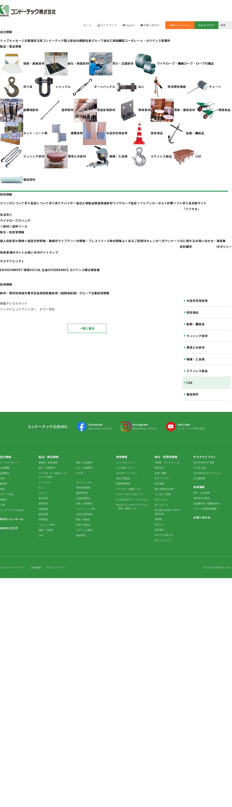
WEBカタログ (9, 528)
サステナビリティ (12, 261)
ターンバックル (84, 482)
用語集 (221, 241)
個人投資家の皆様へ (165, 488)
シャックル (44, 482)
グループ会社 (100, 41)
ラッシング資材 (197, 336)
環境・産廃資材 (84, 462)
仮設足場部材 (83, 498)
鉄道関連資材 (123, 483)
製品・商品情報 (10, 46)
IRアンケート (171, 241)
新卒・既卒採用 (201, 492)
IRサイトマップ (47, 252)
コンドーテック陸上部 (11, 510)
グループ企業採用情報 (204, 508)
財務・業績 (160, 473)
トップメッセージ (9, 462)
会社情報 (6, 32)
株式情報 (116, 241)
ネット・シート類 (85, 508)
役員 (88, 41)
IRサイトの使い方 (24, 252)
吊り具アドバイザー (126, 473)
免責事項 (6, 252)
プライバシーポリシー (12, 567)
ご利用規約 (35, 567)
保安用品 (192, 312)
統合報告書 (199, 478)
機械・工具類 (195, 359)
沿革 (2, 478)
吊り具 (79, 473)
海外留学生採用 (201, 498)
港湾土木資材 (195, 347)
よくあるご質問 (132, 241)
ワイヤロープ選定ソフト (128, 488)
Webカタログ (206, 25)
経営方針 (159, 467)
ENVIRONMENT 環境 (203, 462)
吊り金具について (125, 467)
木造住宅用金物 (197, 301)
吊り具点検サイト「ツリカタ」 (132, 499)
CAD (189, 383)
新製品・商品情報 (48, 462)
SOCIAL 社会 (199, 467)
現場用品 (43, 508)
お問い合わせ (152, 25)
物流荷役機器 (83, 487)
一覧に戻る (87, 328)
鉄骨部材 (43, 503)
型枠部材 (43, 498)
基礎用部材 (82, 492)
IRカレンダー (152, 241)
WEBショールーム (180, 25)
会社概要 (79, 41)
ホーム (87, 25)
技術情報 (6, 194)
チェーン (43, 492)
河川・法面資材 (84, 467)
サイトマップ (109, 25)
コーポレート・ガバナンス (143, 41)
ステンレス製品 (197, 371)
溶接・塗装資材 (84, 503)
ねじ (41, 487)
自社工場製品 (123, 478)
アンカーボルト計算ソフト (130, 494)
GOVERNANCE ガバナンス (207, 473)
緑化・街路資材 (47, 467)
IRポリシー (224, 247)
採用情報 (6, 284)
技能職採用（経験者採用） (207, 503)
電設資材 (192, 394)
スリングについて (125, 462)
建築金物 (43, 514)
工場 (112, 41)
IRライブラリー (163, 478)
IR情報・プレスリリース (93, 241)
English (130, 25)
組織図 (120, 41)
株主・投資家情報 (12, 232)
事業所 (165, 41)
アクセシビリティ (56, 567)
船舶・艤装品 (195, 324)
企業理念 (4, 473)
